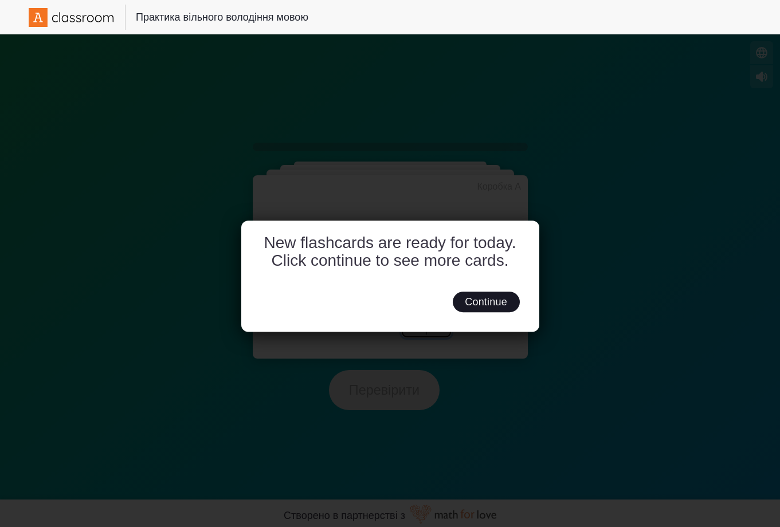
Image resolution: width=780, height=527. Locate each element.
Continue (486, 302)
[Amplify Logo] (71, 17)
